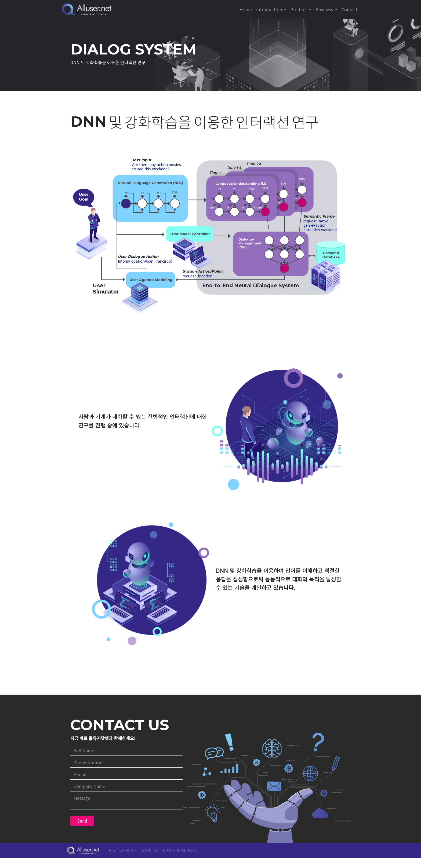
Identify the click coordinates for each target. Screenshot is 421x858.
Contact (349, 9)
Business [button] (324, 9)
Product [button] (299, 9)
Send (82, 820)
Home (245, 9)
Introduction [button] (269, 9)
